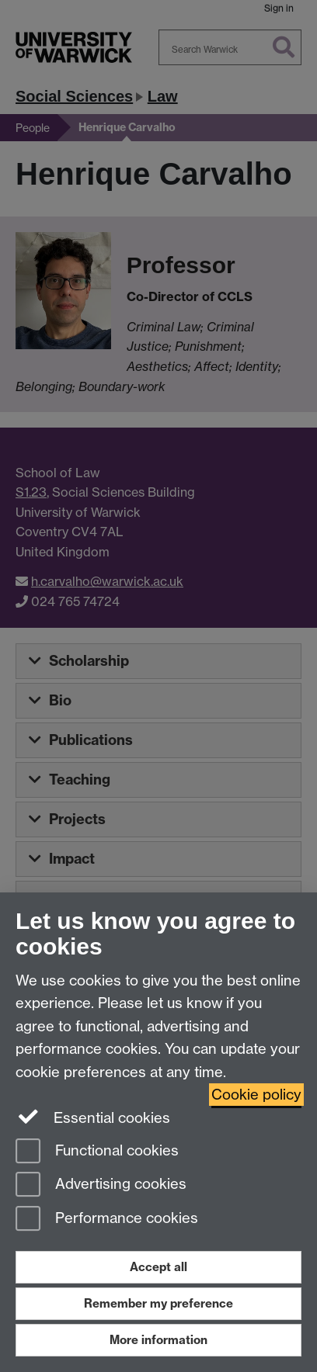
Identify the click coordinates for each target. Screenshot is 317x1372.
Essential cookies (93, 1117)
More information (158, 1339)
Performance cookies (107, 1219)
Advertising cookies (101, 1185)
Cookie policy (256, 1094)
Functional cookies (97, 1152)
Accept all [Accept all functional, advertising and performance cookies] (158, 1266)
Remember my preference (158, 1303)
